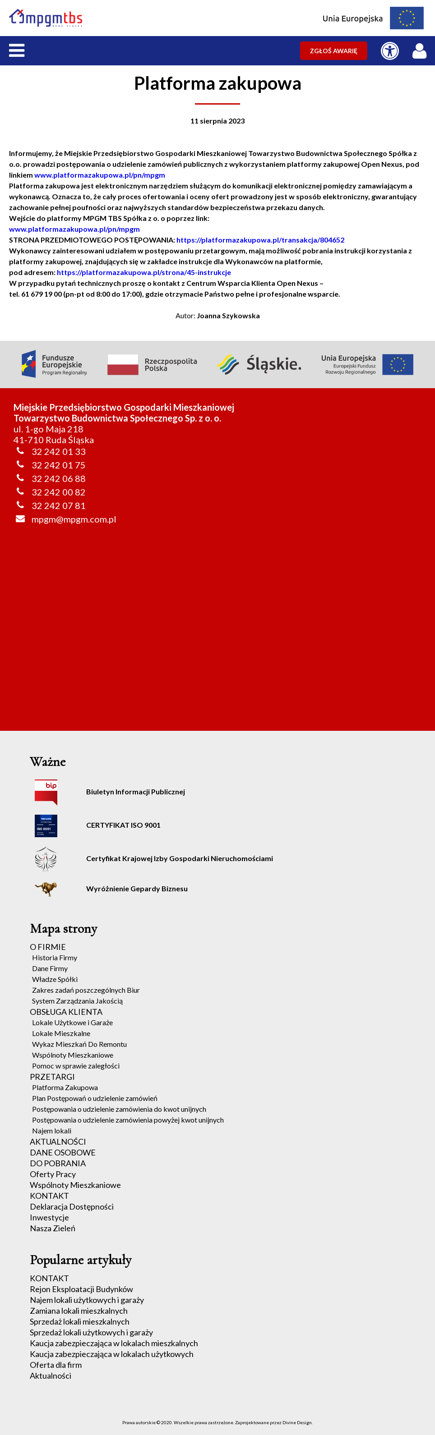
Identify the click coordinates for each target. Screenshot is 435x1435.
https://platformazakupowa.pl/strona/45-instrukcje (144, 272)
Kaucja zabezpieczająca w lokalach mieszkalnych (114, 1343)
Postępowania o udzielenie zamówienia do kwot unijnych (119, 1109)
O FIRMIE (48, 947)
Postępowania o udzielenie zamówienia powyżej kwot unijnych (128, 1119)
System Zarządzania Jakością (77, 1000)
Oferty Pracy (53, 1174)
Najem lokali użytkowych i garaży (87, 1300)
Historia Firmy (54, 957)
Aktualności (50, 1375)
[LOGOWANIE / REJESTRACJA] (421, 49)
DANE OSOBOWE (63, 1152)
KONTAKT (49, 1196)
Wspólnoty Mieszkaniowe (72, 1054)
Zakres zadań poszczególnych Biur (86, 990)
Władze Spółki (55, 979)
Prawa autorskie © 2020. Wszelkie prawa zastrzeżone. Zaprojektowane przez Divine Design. (217, 1422)
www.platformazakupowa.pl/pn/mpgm (99, 174)
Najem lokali (51, 1130)
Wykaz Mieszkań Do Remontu (79, 1044)
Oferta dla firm (56, 1365)
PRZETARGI (52, 1077)
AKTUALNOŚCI (58, 1141)
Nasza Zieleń (52, 1228)
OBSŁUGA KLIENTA (66, 1012)
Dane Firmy (50, 968)
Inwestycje (49, 1217)
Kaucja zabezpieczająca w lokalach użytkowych (112, 1354)
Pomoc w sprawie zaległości (76, 1065)
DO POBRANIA (58, 1163)
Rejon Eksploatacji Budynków (81, 1289)
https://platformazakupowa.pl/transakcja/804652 (260, 239)
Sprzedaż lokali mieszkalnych (80, 1321)
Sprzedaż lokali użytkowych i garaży (91, 1332)
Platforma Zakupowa (65, 1087)
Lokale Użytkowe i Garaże (72, 1022)
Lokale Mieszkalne (61, 1033)
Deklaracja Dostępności (72, 1206)
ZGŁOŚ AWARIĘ (333, 51)
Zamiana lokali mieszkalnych (79, 1311)
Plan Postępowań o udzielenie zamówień (94, 1098)
